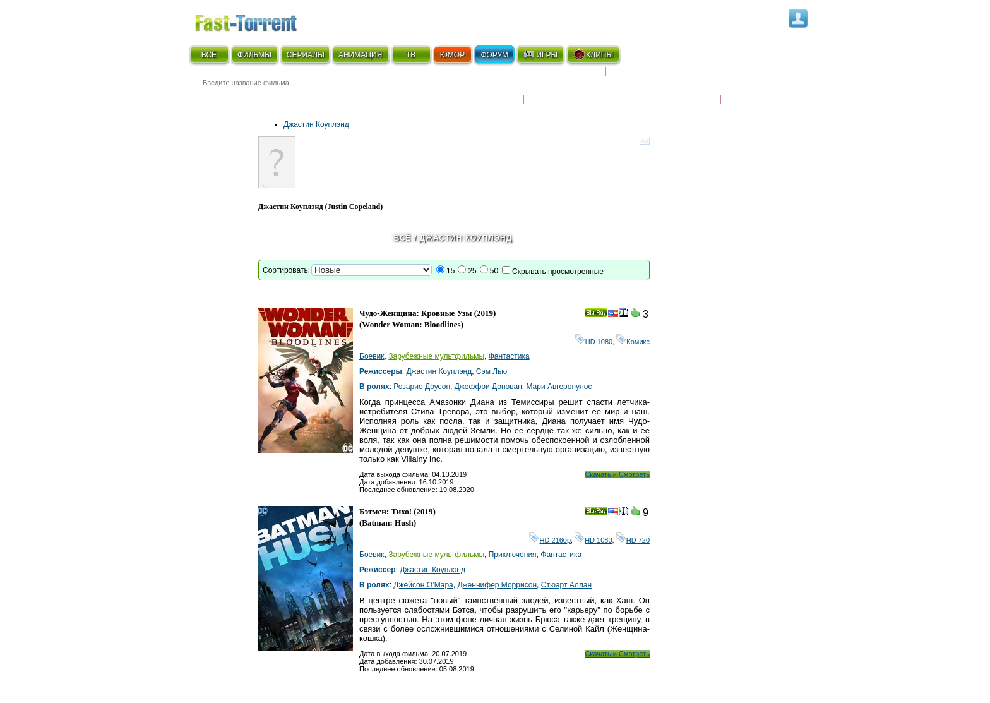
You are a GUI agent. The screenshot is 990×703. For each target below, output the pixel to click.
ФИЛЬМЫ (254, 55)
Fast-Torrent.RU (258, 20)
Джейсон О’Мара (423, 584)
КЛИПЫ (593, 54)
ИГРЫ (540, 54)
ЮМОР (452, 55)
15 (450, 271)
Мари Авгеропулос (559, 386)
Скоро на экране (501, 76)
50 (494, 271)
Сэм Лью (492, 371)
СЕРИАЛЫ (306, 55)
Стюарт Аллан (566, 584)
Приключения (513, 554)
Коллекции (575, 76)
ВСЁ (209, 55)
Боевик (372, 356)
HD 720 (633, 540)
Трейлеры (748, 91)
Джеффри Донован (488, 386)
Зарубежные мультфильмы (436, 356)
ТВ (410, 55)
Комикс (633, 341)
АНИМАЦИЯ (360, 55)
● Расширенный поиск (364, 97)
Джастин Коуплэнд (316, 124)
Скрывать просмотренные (558, 271)
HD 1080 (593, 341)
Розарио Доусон (421, 386)
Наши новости (682, 91)
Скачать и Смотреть (617, 474)
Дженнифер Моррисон (497, 584)
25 (472, 271)
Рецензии (632, 76)
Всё (403, 238)
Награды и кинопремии (583, 91)
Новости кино (486, 91)
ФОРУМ (494, 55)
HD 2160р (550, 540)
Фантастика (509, 356)
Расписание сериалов (712, 76)
